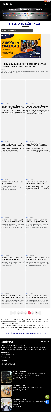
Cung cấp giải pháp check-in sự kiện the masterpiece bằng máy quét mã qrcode (12, 221)
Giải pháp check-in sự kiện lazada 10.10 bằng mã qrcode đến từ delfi (12, 107)
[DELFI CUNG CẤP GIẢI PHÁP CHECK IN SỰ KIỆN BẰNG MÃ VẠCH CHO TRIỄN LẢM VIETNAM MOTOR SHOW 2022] (21, 57)
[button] (22, 4)
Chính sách (4, 360)
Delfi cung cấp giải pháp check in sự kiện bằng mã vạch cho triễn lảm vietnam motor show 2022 (23, 65)
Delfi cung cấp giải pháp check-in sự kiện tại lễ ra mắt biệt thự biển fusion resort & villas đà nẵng (37, 259)
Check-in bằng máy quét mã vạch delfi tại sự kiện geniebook (36, 183)
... (22, 313)
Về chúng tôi (5, 357)
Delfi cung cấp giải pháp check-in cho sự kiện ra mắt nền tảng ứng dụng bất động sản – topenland (12, 259)
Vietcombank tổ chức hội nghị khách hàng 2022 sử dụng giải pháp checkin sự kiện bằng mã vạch (12, 297)
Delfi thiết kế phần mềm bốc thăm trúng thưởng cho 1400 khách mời (12, 145)
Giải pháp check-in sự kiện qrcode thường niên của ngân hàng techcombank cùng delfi (37, 107)
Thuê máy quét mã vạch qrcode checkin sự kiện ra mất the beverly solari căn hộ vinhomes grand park (37, 297)
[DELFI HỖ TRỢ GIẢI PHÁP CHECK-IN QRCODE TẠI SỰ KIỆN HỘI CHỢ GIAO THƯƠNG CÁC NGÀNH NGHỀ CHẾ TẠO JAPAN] (38, 123)
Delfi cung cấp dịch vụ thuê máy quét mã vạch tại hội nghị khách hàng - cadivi (36, 221)
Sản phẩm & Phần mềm (8, 364)
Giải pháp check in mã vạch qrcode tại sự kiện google (12, 183)
